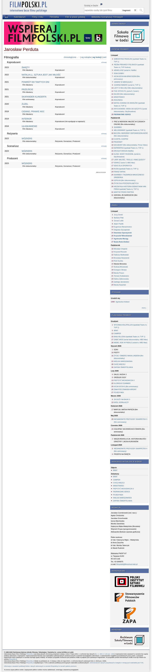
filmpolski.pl (30, 654)
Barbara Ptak (119, 218)
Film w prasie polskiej (75, 17)
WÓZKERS (27, 138)
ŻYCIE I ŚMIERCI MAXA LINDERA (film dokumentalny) (128, 357)
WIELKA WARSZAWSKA (123, 361)
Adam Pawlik (119, 224)
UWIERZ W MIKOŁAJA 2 (123, 82)
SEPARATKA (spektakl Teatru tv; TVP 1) (128, 148)
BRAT (116, 330)
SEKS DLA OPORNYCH (123, 166)
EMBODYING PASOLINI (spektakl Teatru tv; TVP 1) (130, 60)
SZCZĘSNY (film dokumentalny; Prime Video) (131, 145)
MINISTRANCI (119, 97)
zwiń (104, 57)
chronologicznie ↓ (71, 57)
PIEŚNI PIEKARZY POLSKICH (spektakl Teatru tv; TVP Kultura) (129, 66)
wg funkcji (97, 57)
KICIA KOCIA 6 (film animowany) (126, 386)
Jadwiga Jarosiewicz (121, 282)
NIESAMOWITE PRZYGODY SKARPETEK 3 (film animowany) (130, 420)
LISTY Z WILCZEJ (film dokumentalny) (128, 88)
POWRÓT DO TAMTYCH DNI (35, 82)
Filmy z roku (37, 17)
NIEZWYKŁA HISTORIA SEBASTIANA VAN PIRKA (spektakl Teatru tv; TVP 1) (130, 188)
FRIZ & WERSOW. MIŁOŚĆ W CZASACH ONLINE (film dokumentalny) (129, 123)
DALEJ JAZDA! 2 (120, 374)
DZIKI (116, 349)
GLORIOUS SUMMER (122, 383)
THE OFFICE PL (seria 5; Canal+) (126, 91)
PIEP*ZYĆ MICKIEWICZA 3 (124, 380)
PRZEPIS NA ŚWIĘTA (122, 454)
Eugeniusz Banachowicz (123, 227)
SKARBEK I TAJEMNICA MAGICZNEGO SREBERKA (129, 176)
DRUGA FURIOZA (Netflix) (124, 151)
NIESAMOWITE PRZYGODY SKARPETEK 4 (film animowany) (130, 450)
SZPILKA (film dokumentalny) (125, 180)
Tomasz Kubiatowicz (121, 276)
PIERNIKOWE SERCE (122, 114)
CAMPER (117, 333)
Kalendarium (20, 17)
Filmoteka (54, 17)
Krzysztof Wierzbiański (123, 236)
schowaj (103, 62)
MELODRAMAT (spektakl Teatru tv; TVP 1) (129, 130)
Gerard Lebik (119, 221)
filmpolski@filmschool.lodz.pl (127, 564)
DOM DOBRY (119, 73)
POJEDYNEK (119, 392)
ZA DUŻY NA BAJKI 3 (122, 399)
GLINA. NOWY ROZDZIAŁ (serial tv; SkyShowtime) (127, 155)
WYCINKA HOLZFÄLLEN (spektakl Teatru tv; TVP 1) (130, 326)
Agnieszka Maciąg (121, 239)
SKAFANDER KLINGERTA (34, 97)
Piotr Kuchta (118, 261)
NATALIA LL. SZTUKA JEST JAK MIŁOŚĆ (41, 75)
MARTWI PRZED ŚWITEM (124, 192)
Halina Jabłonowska (121, 279)
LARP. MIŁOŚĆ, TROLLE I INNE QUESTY (129, 160)
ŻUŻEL (25, 104)
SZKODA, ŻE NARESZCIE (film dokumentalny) (125, 196)
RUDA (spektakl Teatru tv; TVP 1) (126, 169)
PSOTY (116, 352)
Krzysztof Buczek (120, 252)
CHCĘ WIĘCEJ (119, 364)
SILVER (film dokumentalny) (124, 94)
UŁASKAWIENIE (29, 126)
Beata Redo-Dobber (121, 242)
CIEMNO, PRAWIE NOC (33, 111)
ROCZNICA (118, 100)
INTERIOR (27, 119)
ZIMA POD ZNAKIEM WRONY (125, 389)
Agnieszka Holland (122, 302)
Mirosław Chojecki (120, 249)
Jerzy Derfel (118, 215)
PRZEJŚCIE (27, 89)
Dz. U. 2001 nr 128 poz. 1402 (104, 654)
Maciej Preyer (119, 273)
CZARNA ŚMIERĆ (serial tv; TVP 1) (127, 85)
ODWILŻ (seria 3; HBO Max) (124, 163)
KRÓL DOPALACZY (121, 402)
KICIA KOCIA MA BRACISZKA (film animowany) (127, 77)
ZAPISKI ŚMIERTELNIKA (123, 367)
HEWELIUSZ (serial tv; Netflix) (125, 70)
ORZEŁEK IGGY (120, 377)
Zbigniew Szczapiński (122, 230)
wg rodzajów (86, 57)
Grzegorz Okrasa (120, 270)
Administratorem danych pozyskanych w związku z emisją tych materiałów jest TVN (116, 663)
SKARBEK (118, 127)
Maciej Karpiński (120, 285)
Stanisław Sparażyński (123, 233)
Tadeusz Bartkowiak (121, 255)
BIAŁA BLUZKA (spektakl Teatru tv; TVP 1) (129, 336)
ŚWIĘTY (26, 67)
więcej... (144, 308)
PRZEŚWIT (118, 142)
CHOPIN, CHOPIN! (121, 139)
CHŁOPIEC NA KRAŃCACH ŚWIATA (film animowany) (129, 430)
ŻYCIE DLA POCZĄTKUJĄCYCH (126, 183)
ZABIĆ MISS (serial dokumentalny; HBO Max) (131, 339)
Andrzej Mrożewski (121, 267)
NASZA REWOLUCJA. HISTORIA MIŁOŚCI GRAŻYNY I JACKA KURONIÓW (130, 440)
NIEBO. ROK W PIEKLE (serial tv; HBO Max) (130, 342)
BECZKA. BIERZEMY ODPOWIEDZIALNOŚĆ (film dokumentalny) (131, 134)
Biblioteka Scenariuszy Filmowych (107, 17)
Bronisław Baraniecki (121, 258)
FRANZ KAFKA (119, 172)
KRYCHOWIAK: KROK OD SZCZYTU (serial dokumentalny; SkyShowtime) (130, 110)
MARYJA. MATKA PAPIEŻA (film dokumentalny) (126, 411)
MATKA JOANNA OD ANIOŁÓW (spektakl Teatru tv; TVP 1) (129, 104)
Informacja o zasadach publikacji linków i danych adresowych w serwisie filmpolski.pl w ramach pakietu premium (40, 666)
